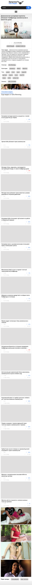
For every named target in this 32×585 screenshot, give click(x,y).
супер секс (15, 78)
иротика (5, 75)
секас (16, 75)
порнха (11, 75)
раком (7, 72)
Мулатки (25, 68)
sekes (9, 78)
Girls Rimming (12, 65)
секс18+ (22, 75)
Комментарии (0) (20, 46)
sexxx (18, 72)
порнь (4, 78)
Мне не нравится (12, 43)
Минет (18, 68)
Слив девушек (15, 579)
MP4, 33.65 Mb (12, 81)
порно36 (24, 72)
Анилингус (12, 68)
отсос (13, 72)
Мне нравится (9, 43)
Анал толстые (24, 579)
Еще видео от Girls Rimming (11, 94)
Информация (10, 46)
